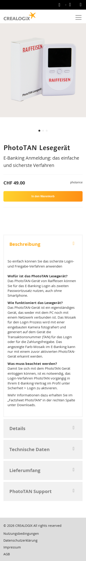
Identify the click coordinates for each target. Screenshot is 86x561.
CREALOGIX (23, 525)
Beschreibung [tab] (24, 244)
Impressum (12, 547)
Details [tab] (17, 428)
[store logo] (19, 16)
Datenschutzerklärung (20, 540)
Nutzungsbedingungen (21, 533)
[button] (39, 131)
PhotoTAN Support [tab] (30, 491)
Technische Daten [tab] (29, 449)
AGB (6, 554)
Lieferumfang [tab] (24, 470)
